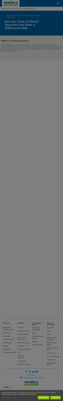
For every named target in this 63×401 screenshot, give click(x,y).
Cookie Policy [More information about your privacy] (32, 394)
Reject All (55, 397)
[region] (31, 395)
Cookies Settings (5, 397)
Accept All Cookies (43, 397)
